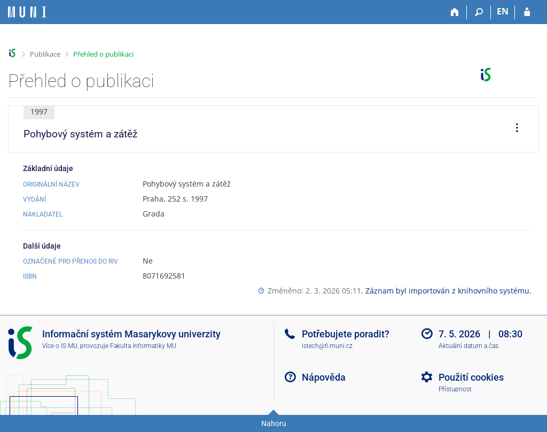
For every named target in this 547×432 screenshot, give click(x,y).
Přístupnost (455, 389)
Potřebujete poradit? (345, 334)
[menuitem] (513, 128)
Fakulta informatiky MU (143, 346)
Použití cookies (471, 377)
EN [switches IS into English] (503, 11)
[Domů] (455, 12)
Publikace (45, 54)
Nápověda (324, 377)
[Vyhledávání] (479, 12)
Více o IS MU (59, 346)
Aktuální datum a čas (468, 346)
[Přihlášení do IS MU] (527, 12)
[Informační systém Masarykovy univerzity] (27, 12)
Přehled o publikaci (103, 54)
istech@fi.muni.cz (327, 346)
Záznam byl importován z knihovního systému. (448, 291)
